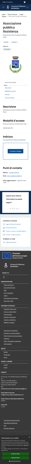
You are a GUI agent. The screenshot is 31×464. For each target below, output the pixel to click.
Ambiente (6, 339)
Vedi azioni (15, 42)
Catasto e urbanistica (10, 320)
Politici (6, 296)
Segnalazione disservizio (10, 423)
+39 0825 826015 (14, 173)
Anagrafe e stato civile (10, 309)
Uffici (5, 290)
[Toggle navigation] (3, 7)
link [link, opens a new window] (7, 450)
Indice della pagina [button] (10, 82)
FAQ (5, 426)
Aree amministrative (9, 288)
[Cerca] (28, 7)
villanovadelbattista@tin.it (14, 176)
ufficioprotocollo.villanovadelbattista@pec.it (14, 389)
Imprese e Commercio (10, 317)
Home (3, 14)
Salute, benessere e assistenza (12, 341)
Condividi (7, 42)
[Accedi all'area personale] (24, 2)
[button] (15, 461)
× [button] (29, 437)
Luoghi (21, 14)
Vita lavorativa (8, 314)
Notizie (6, 352)
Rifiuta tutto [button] (15, 458)
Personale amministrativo (11, 298)
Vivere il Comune (12, 14)
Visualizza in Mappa (15, 151)
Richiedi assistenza (9, 428)
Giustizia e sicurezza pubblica (12, 333)
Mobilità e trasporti (9, 322)
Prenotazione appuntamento (12, 420)
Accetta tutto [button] (15, 454)
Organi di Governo (9, 285)
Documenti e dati (8, 301)
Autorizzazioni (8, 344)
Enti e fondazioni (8, 293)
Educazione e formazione (11, 331)
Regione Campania (7, 2)
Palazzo (4, 16)
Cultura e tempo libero (10, 312)
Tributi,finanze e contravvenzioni (13, 336)
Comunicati (7, 355)
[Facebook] (4, 277)
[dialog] (15, 449)
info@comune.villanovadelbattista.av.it (12, 395)
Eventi (5, 368)
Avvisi (5, 357)
